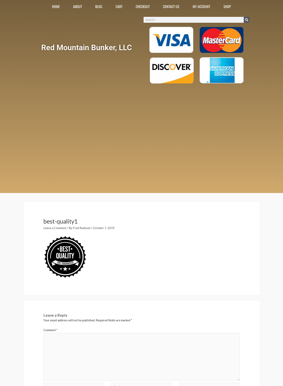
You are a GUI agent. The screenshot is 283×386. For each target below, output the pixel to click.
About (77, 6)
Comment (50, 330)
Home (56, 6)
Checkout (143, 6)
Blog (98, 6)
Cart (119, 6)
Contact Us (171, 6)
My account (201, 6)
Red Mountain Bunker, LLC (86, 47)
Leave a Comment (54, 228)
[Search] (247, 20)
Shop (227, 6)
